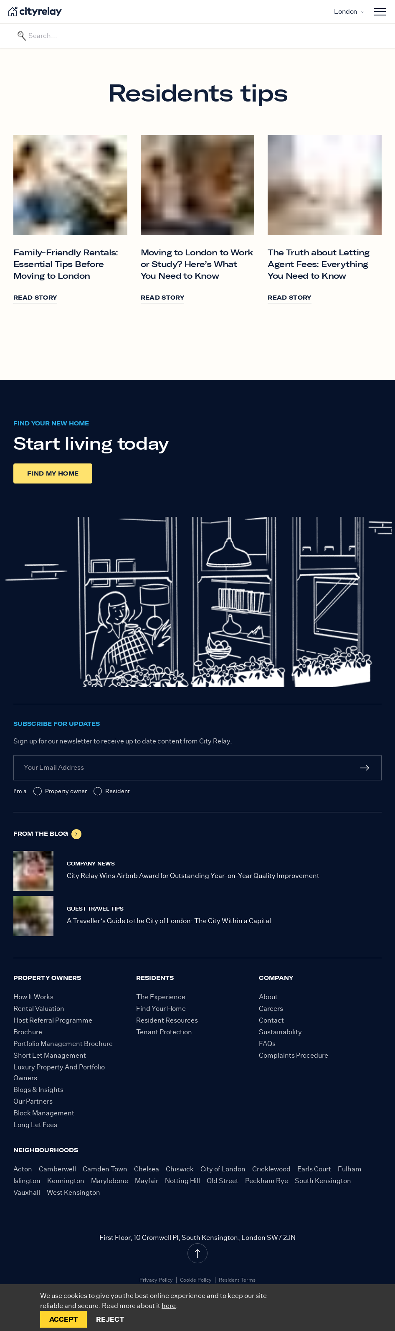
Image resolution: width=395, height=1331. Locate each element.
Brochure (27, 1032)
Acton (22, 1169)
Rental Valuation (38, 1009)
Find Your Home (161, 1009)
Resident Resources (167, 1020)
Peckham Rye (266, 1181)
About (268, 997)
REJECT (110, 1319)
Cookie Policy (196, 1280)
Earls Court (314, 1169)
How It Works (33, 997)
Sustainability (280, 1032)
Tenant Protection (164, 1032)
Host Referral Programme (52, 1020)
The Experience (160, 997)
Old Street (222, 1181)
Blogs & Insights (38, 1090)
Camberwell (57, 1169)
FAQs (267, 1044)
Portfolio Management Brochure (63, 1044)
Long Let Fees (35, 1125)
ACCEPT (63, 1319)
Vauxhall (26, 1192)
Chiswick (180, 1169)
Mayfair (146, 1181)
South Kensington (323, 1181)
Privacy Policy (156, 1280)
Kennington (65, 1181)
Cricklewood (271, 1169)
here (169, 1306)
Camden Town (105, 1169)
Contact (271, 1020)
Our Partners (33, 1101)
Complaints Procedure (293, 1055)
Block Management (43, 1113)
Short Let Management (49, 1055)
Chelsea (146, 1169)
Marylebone (109, 1181)
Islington (27, 1181)
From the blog (47, 834)
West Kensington (73, 1192)
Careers (271, 1009)
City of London (223, 1169)
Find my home (52, 473)
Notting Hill (182, 1181)
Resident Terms (237, 1280)
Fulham (350, 1169)
